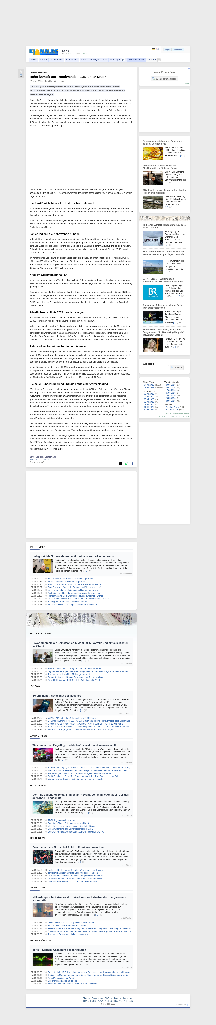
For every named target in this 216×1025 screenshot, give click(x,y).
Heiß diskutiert (172, 409)
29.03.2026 (171, 385)
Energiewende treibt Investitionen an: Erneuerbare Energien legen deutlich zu (164, 254)
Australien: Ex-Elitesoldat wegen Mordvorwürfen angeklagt (74, 593)
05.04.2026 (149, 394)
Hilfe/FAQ (117, 1001)
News (34, 59)
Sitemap (86, 998)
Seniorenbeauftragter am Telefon (62, 981)
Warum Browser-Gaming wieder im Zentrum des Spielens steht (76, 779)
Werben (152, 59)
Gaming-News (39, 735)
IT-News (35, 686)
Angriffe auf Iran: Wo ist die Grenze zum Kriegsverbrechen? (74, 587)
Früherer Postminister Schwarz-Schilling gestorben (70, 578)
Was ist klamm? (136, 59)
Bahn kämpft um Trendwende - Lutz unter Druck (68, 77)
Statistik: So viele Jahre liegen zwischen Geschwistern (72, 604)
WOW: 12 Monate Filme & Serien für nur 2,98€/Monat (72, 718)
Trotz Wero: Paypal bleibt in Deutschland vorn (68, 934)
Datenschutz (97, 998)
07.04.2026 (149, 385)
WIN (105, 59)
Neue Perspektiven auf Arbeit (61, 978)
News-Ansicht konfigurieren (177, 414)
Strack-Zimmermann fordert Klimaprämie (66, 581)
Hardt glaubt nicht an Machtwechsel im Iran (67, 601)
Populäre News (172, 407)
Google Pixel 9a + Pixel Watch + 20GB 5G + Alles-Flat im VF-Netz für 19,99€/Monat (85, 724)
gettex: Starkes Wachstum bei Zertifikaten (59, 949)
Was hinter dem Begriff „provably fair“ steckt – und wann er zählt (74, 745)
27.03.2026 (171, 390)
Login (167, 50)
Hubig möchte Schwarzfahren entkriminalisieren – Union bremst (73, 556)
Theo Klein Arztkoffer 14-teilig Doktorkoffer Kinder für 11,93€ (75, 668)
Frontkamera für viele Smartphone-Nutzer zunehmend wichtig (75, 596)
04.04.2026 (149, 396)
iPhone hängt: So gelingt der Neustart (56, 695)
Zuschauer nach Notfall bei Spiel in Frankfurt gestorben (68, 847)
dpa (62, 81)
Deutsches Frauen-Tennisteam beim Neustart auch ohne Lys (75, 878)
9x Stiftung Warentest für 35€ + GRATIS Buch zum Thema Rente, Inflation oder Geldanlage (89, 721)
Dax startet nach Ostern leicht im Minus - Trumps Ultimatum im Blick (78, 599)
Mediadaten (116, 998)
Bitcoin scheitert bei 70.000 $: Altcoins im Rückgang (71, 923)
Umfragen (117, 59)
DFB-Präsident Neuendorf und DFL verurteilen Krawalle (73, 881)
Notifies (186, 416)
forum (186, 84)
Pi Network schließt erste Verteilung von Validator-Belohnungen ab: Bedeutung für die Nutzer (89, 928)
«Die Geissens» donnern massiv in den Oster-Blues (71, 826)
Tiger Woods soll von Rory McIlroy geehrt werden (70, 674)
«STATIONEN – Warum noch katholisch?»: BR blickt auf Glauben (163, 280)
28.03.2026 (171, 388)
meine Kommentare (166, 416)
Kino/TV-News (38, 785)
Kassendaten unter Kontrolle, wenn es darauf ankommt (72, 984)
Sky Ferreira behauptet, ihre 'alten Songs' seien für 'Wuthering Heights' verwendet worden (88, 671)
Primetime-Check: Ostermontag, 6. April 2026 (68, 823)
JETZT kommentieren (164, 78)
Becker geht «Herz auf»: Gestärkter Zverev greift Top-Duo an (75, 870)
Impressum (128, 998)
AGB (107, 998)
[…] (86, 571)
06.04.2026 (149, 388)
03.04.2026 (149, 399)
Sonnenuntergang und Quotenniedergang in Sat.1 (70, 829)
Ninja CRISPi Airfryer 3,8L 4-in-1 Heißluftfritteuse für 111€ (74, 680)
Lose (83, 59)
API (125, 1001)
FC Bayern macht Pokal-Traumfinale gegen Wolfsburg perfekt (75, 876)
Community (72, 59)
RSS (131, 1001)
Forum (43, 59)
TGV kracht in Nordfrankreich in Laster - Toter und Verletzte (74, 584)
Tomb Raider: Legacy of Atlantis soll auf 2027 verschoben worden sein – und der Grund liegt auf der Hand (95, 767)
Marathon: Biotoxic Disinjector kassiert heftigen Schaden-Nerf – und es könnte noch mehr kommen (92, 770)
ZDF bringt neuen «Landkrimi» (61, 820)
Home (86, 1001)
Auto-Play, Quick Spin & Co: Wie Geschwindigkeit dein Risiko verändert (80, 773)
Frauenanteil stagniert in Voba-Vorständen (67, 925)
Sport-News (37, 838)
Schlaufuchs (56, 59)
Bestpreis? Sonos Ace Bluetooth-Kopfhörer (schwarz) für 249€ (76, 832)
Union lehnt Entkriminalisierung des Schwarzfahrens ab (73, 590)
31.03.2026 (149, 407)
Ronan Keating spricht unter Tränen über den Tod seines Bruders (77, 677)
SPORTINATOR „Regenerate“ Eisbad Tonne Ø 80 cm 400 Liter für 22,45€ (81, 729)
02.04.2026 (149, 402)
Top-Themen (37, 546)
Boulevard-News (41, 633)
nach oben (181, 1005)
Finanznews (38, 887)
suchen (176, 367)
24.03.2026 (171, 398)
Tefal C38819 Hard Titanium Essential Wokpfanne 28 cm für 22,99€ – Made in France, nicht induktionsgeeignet (97, 727)
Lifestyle (94, 59)
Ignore (178, 416)
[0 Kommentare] (37, 462)
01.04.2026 (149, 404)
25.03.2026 (171, 395)
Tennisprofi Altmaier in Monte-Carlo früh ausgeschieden (73, 873)
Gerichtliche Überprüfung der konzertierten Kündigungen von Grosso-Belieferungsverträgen (89, 975)
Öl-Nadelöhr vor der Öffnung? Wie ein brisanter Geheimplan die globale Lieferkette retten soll (89, 931)
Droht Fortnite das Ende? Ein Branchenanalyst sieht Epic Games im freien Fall (83, 776)
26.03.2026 (171, 393)
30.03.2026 (149, 409)
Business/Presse (41, 940)
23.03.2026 (171, 401)
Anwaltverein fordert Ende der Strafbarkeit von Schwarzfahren (160, 167)
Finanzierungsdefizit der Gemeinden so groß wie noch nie (163, 142)
